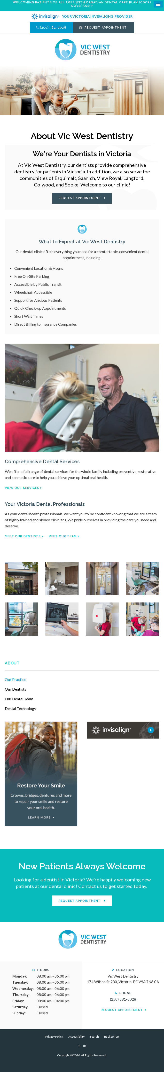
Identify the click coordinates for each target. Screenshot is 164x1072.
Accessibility (76, 1036)
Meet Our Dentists (23, 536)
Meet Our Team (63, 536)
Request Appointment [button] (106, 27)
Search (94, 1036)
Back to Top (111, 1036)
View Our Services (22, 488)
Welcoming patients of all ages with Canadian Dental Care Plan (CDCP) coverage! (82, 4)
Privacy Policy (54, 1036)
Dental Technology (20, 708)
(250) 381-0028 (53, 27)
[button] (21, 578)
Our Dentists (15, 689)
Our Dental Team (19, 698)
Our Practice (15, 679)
